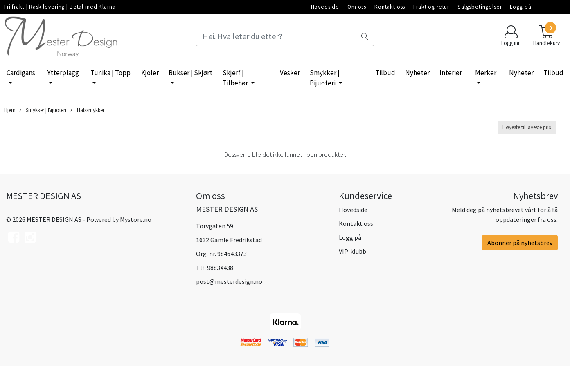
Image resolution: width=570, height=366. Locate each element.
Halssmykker (87, 110)
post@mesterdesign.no (229, 281)
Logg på (520, 6)
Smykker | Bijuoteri (325, 78)
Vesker (290, 72)
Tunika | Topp (110, 72)
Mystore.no (135, 219)
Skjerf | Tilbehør (236, 78)
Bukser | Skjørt (190, 72)
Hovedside (325, 6)
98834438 (220, 267)
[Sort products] (527, 127)
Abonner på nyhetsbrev (519, 243)
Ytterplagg (63, 72)
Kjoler (150, 72)
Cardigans (21, 72)
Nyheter (417, 72)
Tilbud (385, 72)
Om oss (356, 6)
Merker (485, 72)
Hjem (10, 110)
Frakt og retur (431, 6)
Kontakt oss (389, 6)
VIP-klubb (352, 251)
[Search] (285, 36)
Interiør (450, 72)
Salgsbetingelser (479, 6)
